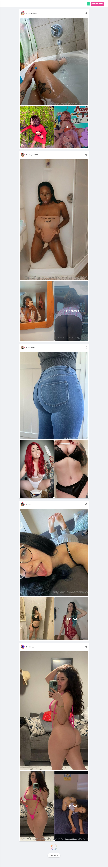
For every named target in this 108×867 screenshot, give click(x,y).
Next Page (54, 855)
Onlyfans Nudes (97, 3)
